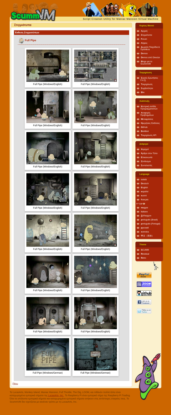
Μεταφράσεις (147, 119)
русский (145, 228)
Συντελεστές (146, 165)
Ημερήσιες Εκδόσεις (150, 123)
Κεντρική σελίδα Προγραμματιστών (148, 107)
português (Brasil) (149, 220)
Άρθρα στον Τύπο (149, 153)
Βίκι (142, 92)
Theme (142, 244)
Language (144, 174)
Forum (144, 39)
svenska (145, 232)
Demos (144, 53)
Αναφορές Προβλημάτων (147, 114)
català (144, 179)
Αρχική (144, 31)
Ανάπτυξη (144, 101)
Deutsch (145, 183)
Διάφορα (143, 144)
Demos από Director (150, 57)
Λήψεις (144, 43)
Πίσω (15, 383)
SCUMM (145, 250)
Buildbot (145, 131)
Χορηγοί (145, 149)
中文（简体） (147, 236)
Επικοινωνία (146, 157)
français (144, 199)
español (144, 191)
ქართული (146, 216)
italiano (144, 212)
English (144, 187)
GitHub (144, 127)
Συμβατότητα (147, 88)
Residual (145, 254)
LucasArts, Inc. (56, 395)
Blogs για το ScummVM (146, 62)
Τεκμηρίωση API (148, 135)
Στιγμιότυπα (146, 35)
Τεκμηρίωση (145, 72)
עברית (139, 203)
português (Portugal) (150, 224)
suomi (144, 195)
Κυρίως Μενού (146, 25)
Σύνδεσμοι (146, 161)
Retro (143, 258)
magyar (144, 207)
